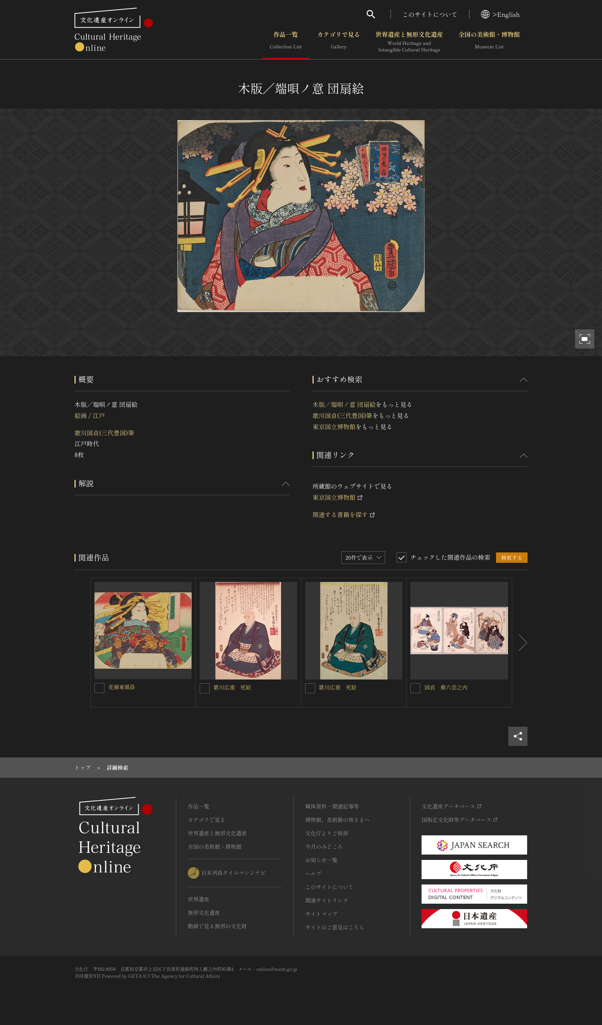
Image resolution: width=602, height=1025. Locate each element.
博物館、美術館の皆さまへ (337, 819)
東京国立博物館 (334, 426)
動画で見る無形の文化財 (217, 926)
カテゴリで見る (338, 42)
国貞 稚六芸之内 (445, 687)
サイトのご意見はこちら (334, 927)
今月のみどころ (324, 846)
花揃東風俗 (121, 687)
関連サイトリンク (326, 900)
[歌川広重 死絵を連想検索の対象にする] (205, 688)
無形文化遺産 (204, 912)
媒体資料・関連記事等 (332, 806)
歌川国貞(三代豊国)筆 (104, 432)
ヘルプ (313, 873)
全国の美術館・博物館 (489, 42)
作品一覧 (286, 42)
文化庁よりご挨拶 (326, 833)
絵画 (80, 415)
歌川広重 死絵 (232, 687)
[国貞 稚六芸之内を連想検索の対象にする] (415, 688)
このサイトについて (430, 14)
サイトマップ (321, 914)
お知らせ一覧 (321, 860)
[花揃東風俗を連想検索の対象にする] (99, 688)
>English (500, 14)
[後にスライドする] (520, 643)
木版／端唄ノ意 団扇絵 (344, 404)
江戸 (99, 415)
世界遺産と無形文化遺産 (409, 42)
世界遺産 (198, 899)
